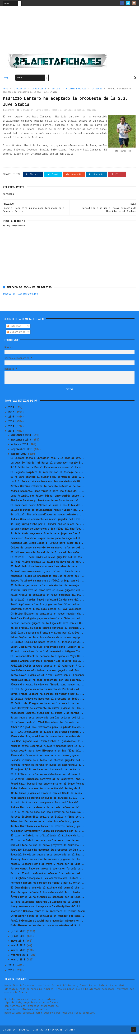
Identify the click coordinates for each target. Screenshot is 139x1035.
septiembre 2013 (22, 450)
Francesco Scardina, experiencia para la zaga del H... (47, 539)
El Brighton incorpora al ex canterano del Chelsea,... (47, 879)
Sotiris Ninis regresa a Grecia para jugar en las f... (47, 534)
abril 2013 (18, 946)
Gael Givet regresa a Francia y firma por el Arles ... (48, 633)
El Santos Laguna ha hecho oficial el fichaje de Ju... (47, 642)
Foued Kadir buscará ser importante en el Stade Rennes (47, 784)
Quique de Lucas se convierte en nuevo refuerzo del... (47, 548)
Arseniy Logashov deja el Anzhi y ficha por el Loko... (47, 864)
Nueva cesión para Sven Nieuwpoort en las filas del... (47, 751)
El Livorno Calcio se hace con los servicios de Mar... (47, 841)
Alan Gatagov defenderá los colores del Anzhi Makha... (47, 893)
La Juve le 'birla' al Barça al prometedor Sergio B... (48, 463)
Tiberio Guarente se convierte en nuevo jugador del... (47, 591)
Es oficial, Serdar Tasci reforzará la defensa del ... (47, 600)
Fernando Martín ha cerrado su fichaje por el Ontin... (47, 883)
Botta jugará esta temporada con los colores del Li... (47, 718)
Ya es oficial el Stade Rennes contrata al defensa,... (47, 628)
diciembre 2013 (21, 435)
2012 (11, 966)
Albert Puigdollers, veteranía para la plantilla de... (47, 728)
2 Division (20, 89)
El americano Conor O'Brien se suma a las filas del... (48, 506)
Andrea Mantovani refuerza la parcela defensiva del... (47, 808)
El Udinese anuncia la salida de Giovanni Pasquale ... (47, 553)
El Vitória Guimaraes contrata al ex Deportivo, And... (47, 779)
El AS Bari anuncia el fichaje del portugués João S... (47, 477)
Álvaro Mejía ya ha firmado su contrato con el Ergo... (47, 897)
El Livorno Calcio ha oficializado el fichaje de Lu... (47, 836)
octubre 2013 (20, 445)
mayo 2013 (18, 941)
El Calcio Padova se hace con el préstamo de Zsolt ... (47, 699)
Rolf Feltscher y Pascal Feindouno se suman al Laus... (48, 468)
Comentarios (16, 332)
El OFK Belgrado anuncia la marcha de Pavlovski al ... (48, 690)
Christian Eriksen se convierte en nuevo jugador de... (47, 614)
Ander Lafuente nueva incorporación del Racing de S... (47, 789)
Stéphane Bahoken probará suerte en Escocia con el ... (47, 501)
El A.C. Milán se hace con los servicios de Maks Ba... (47, 812)
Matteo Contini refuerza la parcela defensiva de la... (47, 487)
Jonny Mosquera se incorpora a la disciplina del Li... (47, 907)
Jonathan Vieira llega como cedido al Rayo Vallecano (46, 609)
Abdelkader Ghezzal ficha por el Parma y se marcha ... (48, 713)
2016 (11, 417)
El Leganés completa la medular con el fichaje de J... (48, 473)
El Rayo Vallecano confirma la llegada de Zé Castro (45, 902)
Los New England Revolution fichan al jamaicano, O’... (48, 742)
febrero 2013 (20, 955)
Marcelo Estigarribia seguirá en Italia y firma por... (47, 817)
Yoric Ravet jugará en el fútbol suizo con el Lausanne (47, 675)
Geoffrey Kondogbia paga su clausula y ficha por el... (47, 619)
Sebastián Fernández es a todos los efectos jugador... (47, 822)
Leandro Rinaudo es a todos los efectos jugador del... (47, 761)
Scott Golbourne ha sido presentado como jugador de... (47, 647)
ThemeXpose (23, 1030)
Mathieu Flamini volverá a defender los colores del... (47, 874)
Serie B (56, 89)
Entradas (14, 326)
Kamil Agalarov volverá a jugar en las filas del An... (47, 605)
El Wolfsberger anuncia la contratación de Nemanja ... (47, 586)
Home (5, 78)
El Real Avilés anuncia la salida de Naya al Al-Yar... (47, 562)
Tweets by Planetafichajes (20, 294)
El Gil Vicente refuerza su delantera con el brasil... (47, 775)
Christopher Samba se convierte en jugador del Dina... (47, 916)
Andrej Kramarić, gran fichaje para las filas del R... (47, 491)
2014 (11, 427)
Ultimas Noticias (76, 89)
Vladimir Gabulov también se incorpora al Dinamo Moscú (48, 912)
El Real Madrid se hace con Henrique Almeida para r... (47, 567)
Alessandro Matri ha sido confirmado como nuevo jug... (47, 685)
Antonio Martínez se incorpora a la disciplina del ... (47, 803)
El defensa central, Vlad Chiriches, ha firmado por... (47, 723)
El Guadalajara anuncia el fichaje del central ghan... (47, 888)
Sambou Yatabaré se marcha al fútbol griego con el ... (47, 581)
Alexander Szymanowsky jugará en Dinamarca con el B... (47, 831)
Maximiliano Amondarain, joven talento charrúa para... (47, 572)
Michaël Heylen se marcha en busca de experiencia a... (47, 765)
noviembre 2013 (21, 440)
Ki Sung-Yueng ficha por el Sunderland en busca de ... (47, 524)
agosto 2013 (19, 454)
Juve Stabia (39, 89)
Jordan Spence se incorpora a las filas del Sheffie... (47, 529)
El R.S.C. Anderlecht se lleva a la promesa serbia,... (47, 732)
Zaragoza (97, 89)
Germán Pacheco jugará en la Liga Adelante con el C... (48, 624)
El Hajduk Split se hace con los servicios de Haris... (47, 770)
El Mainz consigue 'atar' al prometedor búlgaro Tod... (48, 652)
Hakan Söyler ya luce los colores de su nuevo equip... (47, 638)
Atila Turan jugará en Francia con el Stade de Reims (46, 794)
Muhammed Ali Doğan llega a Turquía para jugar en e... (48, 543)
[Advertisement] (69, 31)
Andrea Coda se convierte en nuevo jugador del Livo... (47, 520)
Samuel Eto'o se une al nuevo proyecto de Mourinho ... (47, 846)
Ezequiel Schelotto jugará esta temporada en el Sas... (47, 855)
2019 (11, 408)
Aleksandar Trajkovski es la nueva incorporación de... (47, 737)
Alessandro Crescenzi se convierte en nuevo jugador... (47, 756)
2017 (11, 412)
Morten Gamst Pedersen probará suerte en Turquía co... (48, 869)
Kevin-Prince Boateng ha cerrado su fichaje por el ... (47, 694)
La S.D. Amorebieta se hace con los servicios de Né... (47, 482)
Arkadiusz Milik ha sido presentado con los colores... (47, 680)
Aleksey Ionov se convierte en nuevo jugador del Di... (47, 860)
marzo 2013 (19, 950)
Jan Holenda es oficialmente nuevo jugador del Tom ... (48, 671)
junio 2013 (19, 936)
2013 (11, 431)
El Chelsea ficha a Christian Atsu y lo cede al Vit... (47, 458)
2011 (11, 971)
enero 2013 (18, 960)
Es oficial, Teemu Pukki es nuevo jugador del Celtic (46, 558)
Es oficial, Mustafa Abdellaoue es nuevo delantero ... (47, 515)
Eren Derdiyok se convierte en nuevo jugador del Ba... (47, 709)
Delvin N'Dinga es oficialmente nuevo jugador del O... (48, 510)
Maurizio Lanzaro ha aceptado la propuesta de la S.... (47, 850)
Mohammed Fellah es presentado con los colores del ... (47, 576)
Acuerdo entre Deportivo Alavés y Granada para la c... (47, 746)
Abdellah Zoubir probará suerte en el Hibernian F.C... (47, 666)
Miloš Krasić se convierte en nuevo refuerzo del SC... (47, 595)
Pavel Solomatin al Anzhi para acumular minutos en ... (48, 921)
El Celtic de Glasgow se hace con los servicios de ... (47, 704)
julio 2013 (19, 932)
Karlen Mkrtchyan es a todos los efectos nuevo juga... (47, 827)
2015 (11, 422)
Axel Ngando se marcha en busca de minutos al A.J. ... (47, 798)
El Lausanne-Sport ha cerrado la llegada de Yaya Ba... (47, 657)
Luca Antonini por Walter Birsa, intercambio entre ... (47, 496)
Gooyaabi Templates (63, 1030)
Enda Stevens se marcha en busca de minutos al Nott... (47, 926)
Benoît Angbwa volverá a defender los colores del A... (47, 661)
